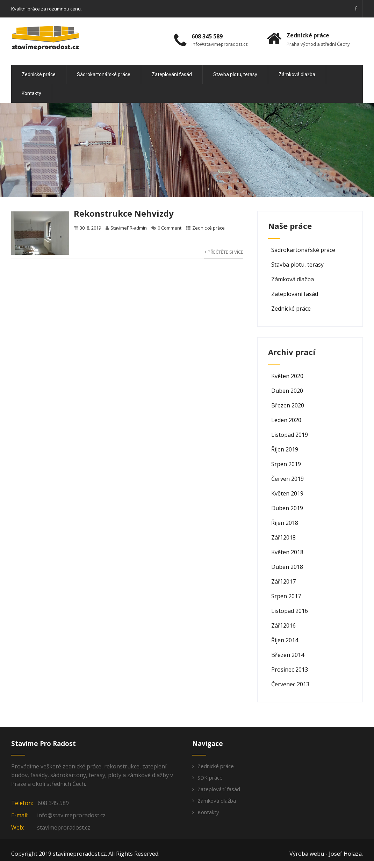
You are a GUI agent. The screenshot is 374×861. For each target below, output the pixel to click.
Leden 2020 (286, 420)
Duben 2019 (287, 508)
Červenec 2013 (290, 684)
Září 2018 (283, 537)
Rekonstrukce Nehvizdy (124, 213)
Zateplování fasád (172, 74)
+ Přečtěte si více (223, 252)
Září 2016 (283, 625)
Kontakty (31, 93)
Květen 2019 (287, 493)
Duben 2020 (287, 391)
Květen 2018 (287, 552)
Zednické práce (39, 74)
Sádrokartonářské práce (103, 74)
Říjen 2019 (284, 449)
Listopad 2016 (289, 611)
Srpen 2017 (286, 596)
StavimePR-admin (128, 228)
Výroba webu (306, 854)
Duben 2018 (287, 567)
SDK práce (210, 777)
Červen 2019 (287, 479)
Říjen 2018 (284, 523)
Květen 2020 (287, 376)
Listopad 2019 (289, 435)
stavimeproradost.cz (63, 827)
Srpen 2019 (286, 464)
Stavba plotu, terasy (235, 74)
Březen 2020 (287, 405)
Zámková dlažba (297, 74)
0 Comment (169, 228)
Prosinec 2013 (289, 669)
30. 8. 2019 (90, 228)
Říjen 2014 (284, 640)
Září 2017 (283, 581)
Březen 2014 (287, 655)
